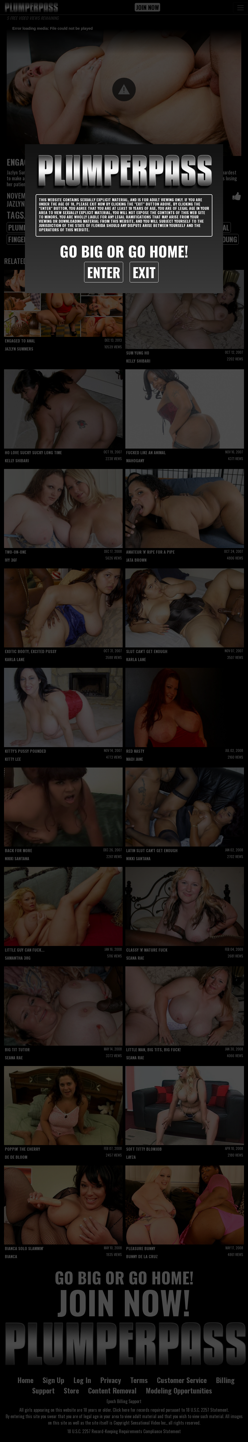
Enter (103, 272)
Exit (144, 272)
